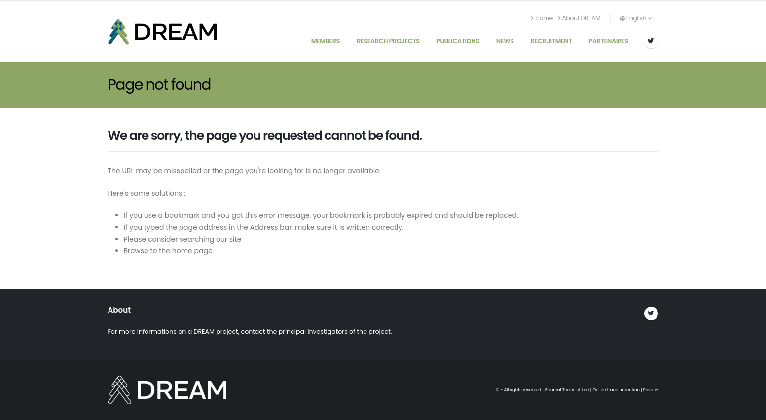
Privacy (650, 390)
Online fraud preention (615, 390)
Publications (458, 41)
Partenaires (608, 41)
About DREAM (579, 18)
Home (542, 18)
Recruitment (551, 41)
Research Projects (388, 41)
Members (325, 41)
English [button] (636, 18)
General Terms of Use (567, 390)
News (505, 41)
